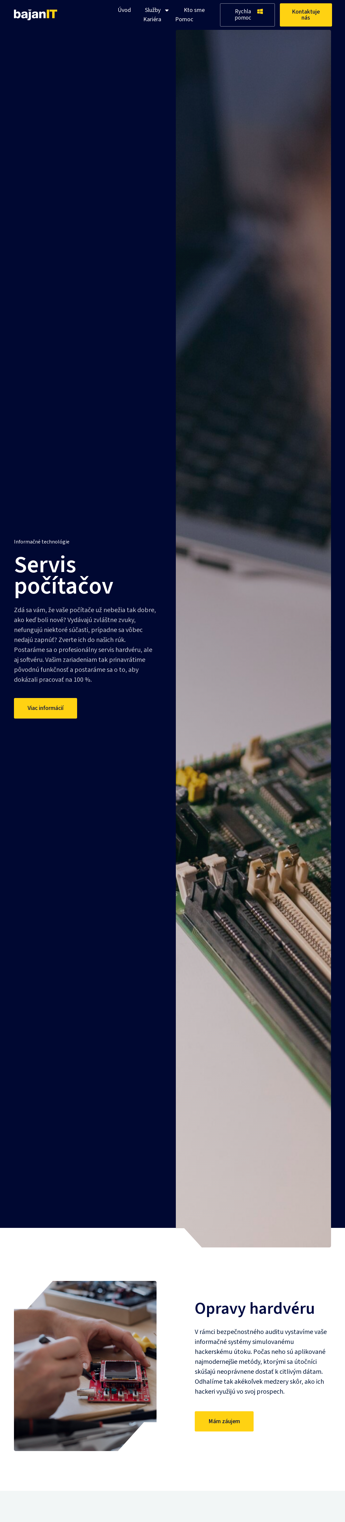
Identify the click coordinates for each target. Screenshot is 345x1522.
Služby (157, 10)
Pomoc (184, 19)
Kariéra (152, 19)
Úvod (124, 10)
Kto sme (194, 10)
